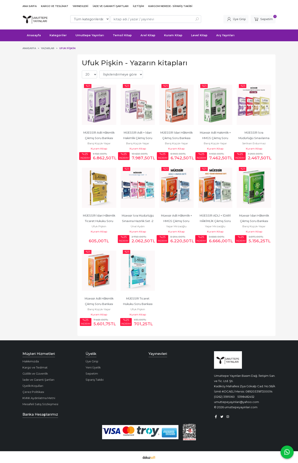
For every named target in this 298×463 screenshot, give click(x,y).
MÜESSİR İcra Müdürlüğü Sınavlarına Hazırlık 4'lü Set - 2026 (254, 138)
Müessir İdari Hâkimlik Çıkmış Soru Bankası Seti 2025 (254, 221)
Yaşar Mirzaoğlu (176, 226)
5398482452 (245, 396)
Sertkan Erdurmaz (254, 143)
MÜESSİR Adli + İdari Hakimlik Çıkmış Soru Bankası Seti (138, 138)
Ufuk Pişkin (99, 226)
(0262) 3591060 (224, 396)
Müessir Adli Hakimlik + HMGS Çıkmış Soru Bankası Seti (215, 138)
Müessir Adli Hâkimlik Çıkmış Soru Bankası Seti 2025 (99, 304)
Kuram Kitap (99, 148)
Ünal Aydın (138, 226)
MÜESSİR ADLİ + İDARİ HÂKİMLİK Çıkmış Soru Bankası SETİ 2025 (215, 221)
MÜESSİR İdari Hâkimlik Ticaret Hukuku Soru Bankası (99, 221)
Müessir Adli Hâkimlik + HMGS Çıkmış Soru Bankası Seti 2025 (177, 221)
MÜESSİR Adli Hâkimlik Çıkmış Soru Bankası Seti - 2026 (99, 138)
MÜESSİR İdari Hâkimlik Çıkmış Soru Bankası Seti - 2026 (176, 138)
